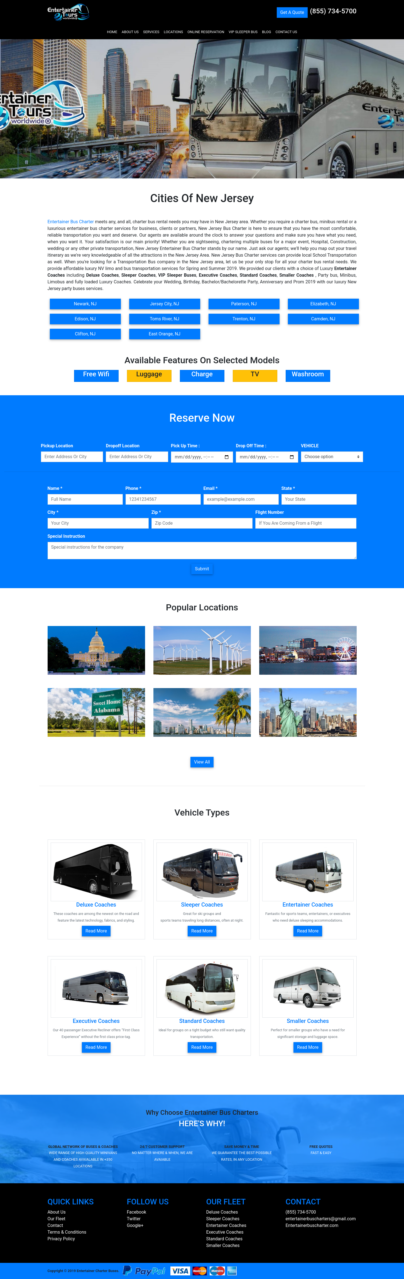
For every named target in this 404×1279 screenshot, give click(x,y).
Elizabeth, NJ (323, 303)
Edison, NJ (85, 318)
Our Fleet (56, 1218)
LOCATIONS (173, 32)
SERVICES (151, 32)
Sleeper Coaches (222, 1218)
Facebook (136, 1212)
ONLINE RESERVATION (205, 32)
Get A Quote (292, 12)
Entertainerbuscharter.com (312, 1225)
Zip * (156, 512)
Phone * (133, 488)
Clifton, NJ (85, 334)
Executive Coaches (225, 1232)
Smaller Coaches (223, 1245)
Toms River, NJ (164, 318)
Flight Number (269, 512)
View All (202, 762)
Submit (202, 568)
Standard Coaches (224, 1238)
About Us (57, 1212)
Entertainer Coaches (226, 1225)
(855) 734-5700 (333, 11)
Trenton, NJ (243, 318)
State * (288, 488)
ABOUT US (130, 32)
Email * (211, 488)
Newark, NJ (85, 303)
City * (53, 512)
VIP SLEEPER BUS (243, 32)
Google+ (135, 1225)
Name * (55, 488)
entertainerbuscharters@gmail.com (321, 1218)
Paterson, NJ (243, 303)
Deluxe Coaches (222, 1212)
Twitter (134, 1218)
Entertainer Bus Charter (71, 221)
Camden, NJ (323, 318)
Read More (96, 931)
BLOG (266, 32)
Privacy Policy (61, 1238)
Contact (55, 1225)
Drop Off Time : (251, 445)
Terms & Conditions (67, 1232)
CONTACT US (286, 32)
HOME (112, 32)
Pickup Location (57, 445)
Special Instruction (66, 536)
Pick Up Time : (185, 445)
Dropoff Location (122, 445)
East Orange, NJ (164, 334)
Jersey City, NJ (164, 303)
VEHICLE (310, 445)
